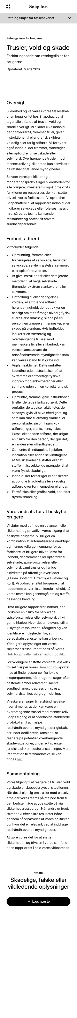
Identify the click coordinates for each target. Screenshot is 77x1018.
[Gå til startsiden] (38, 6)
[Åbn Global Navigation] (15, 6)
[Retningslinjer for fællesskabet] (38, 18)
